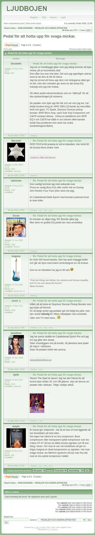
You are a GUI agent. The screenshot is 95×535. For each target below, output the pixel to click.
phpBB (36, 527)
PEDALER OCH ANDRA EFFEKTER (51, 28)
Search (53, 17)
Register (34, 17)
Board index (10, 28)
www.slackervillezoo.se (40, 360)
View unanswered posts (14, 23)
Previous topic (75, 49)
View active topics (33, 23)
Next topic (87, 49)
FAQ (44, 17)
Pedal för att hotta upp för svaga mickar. (39, 36)
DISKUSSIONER (25, 28)
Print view (8, 49)
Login (63, 17)
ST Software (53, 529)
